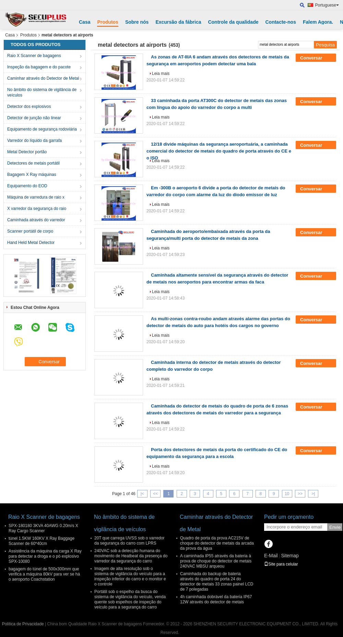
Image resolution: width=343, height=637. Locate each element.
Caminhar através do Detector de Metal (43, 78)
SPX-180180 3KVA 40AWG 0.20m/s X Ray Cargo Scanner (43, 528)
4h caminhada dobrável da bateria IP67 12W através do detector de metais (216, 599)
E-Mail (271, 555)
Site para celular (281, 564)
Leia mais (160, 73)
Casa (84, 22)
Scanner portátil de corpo (30, 231)
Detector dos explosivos (29, 106)
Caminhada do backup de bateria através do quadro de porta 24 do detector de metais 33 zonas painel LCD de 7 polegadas (216, 581)
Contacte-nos (280, 22)
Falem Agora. (318, 22)
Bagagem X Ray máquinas (31, 174)
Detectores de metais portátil (33, 163)
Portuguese (327, 5)
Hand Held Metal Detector (31, 242)
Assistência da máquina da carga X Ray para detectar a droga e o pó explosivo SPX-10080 (45, 556)
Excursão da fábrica (178, 22)
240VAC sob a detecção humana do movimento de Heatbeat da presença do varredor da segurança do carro (130, 555)
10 (287, 493)
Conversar (316, 58)
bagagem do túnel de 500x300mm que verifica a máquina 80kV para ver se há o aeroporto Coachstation (44, 574)
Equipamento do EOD (27, 185)
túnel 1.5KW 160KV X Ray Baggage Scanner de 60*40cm (41, 541)
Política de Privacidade (23, 624)
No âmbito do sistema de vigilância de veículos (41, 92)
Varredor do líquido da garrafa (34, 140)
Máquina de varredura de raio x (35, 197)
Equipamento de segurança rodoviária (42, 129)
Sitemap (289, 555)
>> (300, 493)
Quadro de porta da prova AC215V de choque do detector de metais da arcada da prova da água (217, 543)
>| (313, 493)
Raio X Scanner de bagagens (34, 55)
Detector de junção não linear (34, 117)
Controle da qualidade (233, 22)
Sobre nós (137, 22)
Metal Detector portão (27, 151)
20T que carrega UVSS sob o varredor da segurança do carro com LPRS (129, 541)
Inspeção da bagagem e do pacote (39, 67)
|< (142, 493)
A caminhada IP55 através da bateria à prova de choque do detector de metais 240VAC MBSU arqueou (215, 561)
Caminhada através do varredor (36, 219)
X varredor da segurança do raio (36, 208)
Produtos (107, 22)
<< (155, 493)
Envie (335, 527)
